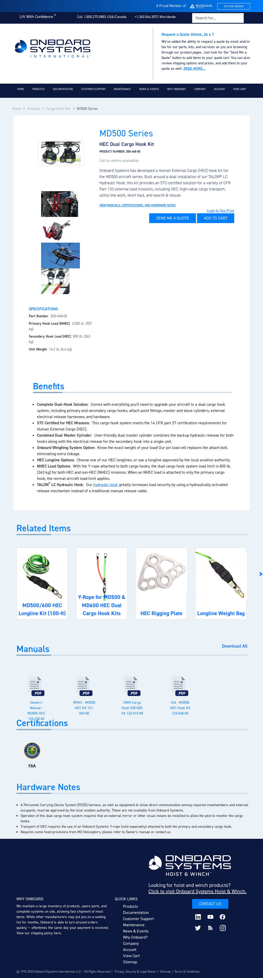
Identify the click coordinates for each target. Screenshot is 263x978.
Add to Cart (215, 218)
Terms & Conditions (187, 972)
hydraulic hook (105, 484)
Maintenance (122, 89)
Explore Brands (234, 6)
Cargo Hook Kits (58, 108)
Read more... (194, 68)
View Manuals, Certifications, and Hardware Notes (137, 205)
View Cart (239, 89)
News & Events (149, 89)
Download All (235, 646)
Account (219, 89)
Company (200, 89)
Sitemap (130, 962)
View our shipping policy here (38, 933)
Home (20, 89)
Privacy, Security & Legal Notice (135, 972)
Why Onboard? (176, 89)
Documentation (63, 89)
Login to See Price (220, 210)
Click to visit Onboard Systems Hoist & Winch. (197, 891)
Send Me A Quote (172, 218)
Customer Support (93, 89)
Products (38, 89)
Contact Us (210, 903)
